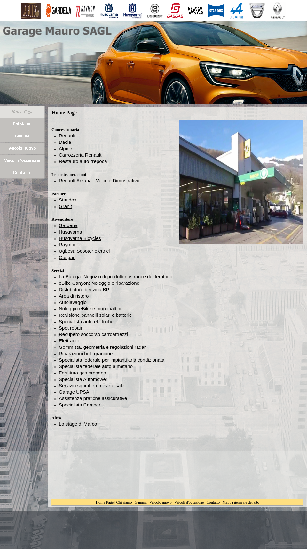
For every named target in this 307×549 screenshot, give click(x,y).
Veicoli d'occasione (189, 502)
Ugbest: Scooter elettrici (84, 251)
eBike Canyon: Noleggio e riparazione (99, 283)
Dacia (65, 142)
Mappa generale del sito (241, 502)
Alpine (65, 148)
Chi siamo (124, 502)
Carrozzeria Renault (80, 155)
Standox (67, 199)
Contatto (213, 502)
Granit (65, 206)
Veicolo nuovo (160, 502)
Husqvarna (70, 231)
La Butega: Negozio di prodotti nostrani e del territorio (115, 276)
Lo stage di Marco (78, 424)
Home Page (105, 502)
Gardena (68, 225)
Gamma (141, 502)
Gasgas (67, 257)
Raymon (68, 244)
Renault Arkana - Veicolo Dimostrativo (99, 180)
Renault (67, 135)
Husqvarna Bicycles (80, 238)
